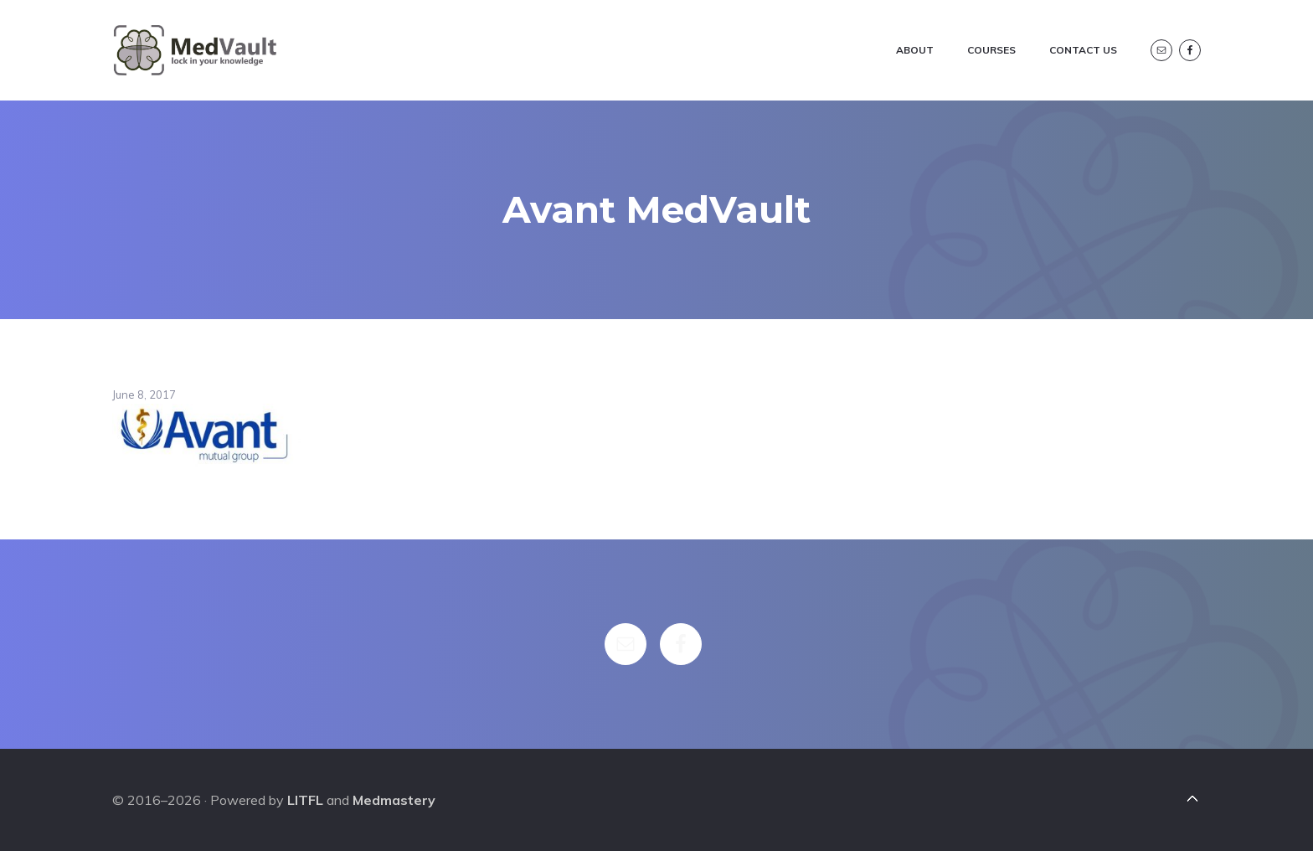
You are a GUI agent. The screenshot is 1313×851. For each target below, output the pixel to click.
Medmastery (394, 800)
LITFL (305, 800)
